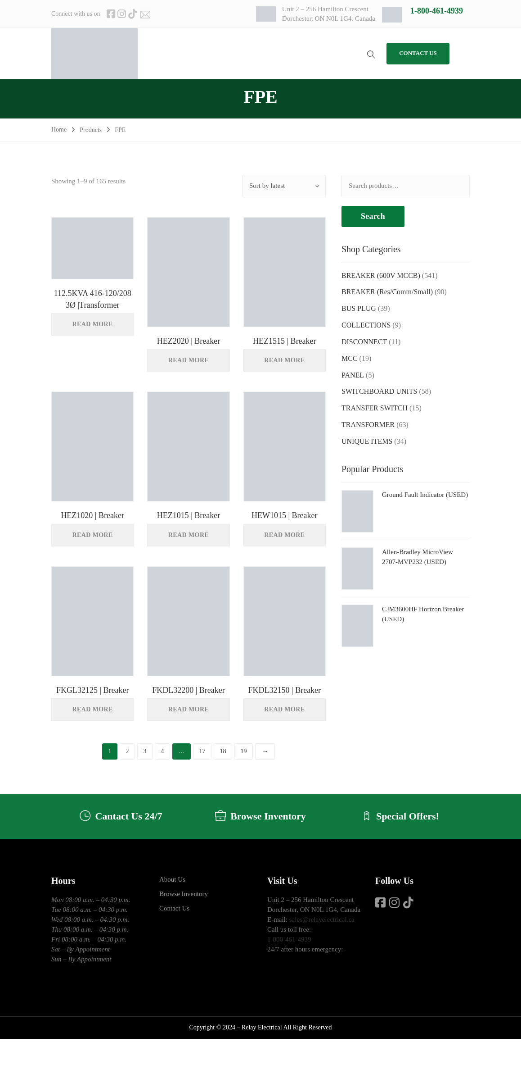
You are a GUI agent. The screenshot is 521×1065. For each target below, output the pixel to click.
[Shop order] (284, 186)
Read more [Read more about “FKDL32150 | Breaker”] (284, 709)
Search (373, 216)
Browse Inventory (183, 893)
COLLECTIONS (366, 325)
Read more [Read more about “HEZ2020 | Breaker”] (188, 360)
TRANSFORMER (368, 424)
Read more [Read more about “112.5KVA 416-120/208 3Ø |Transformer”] (92, 324)
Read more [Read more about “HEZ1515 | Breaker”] (284, 360)
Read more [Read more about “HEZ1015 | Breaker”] (188, 535)
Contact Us (174, 908)
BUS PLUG (358, 308)
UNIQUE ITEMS (366, 441)
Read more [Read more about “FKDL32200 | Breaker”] (188, 709)
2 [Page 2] (127, 751)
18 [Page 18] (223, 751)
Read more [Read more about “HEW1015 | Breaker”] (284, 535)
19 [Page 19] (243, 751)
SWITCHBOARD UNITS (379, 391)
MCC (349, 358)
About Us (172, 879)
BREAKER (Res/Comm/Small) (387, 292)
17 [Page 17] (202, 751)
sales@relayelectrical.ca (322, 919)
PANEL (352, 375)
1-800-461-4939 (436, 10)
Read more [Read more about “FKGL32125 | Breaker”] (92, 709)
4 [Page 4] (162, 751)
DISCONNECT (364, 342)
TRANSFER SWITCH (374, 408)
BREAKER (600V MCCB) (380, 275)
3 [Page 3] (144, 751)
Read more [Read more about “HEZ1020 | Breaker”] (92, 535)
